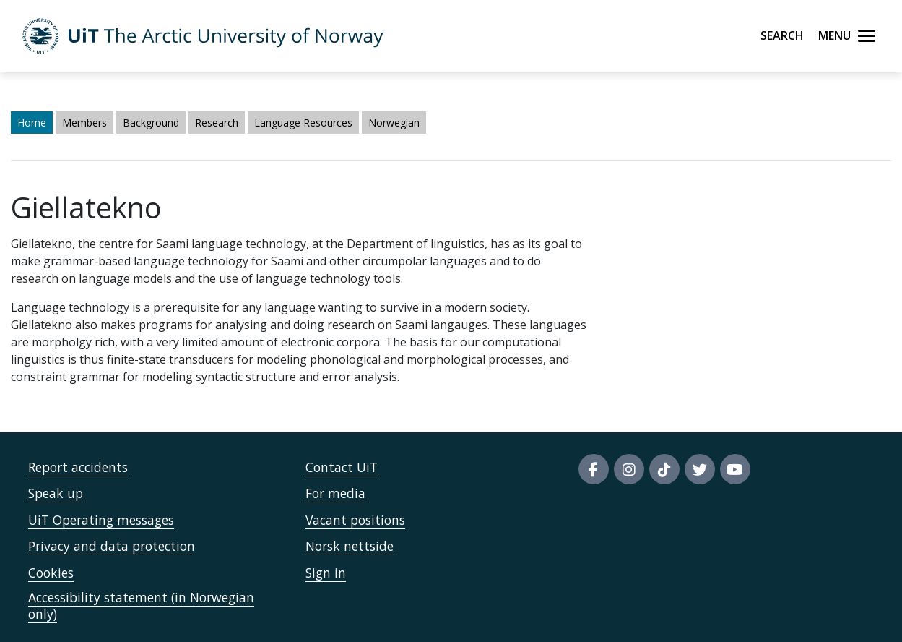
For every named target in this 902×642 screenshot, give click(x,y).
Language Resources (303, 122)
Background (151, 122)
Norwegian (394, 122)
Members (84, 122)
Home (31, 122)
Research (216, 122)
